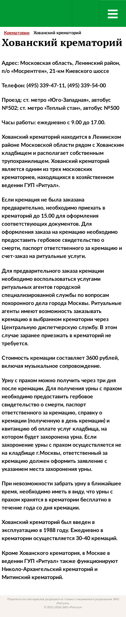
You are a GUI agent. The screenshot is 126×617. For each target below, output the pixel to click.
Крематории (17, 33)
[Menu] (112, 13)
